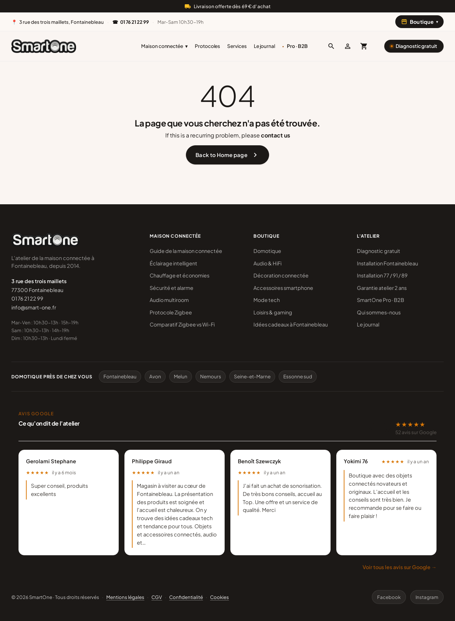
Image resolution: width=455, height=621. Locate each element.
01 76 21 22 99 (27, 298)
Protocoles (207, 46)
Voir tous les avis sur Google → (400, 567)
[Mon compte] (347, 46)
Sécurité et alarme (171, 288)
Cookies (219, 597)
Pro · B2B (297, 46)
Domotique (267, 251)
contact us (275, 135)
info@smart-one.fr (33, 307)
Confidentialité (186, 597)
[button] (331, 46)
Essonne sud (297, 376)
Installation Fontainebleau (387, 263)
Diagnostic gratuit (416, 46)
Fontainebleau (119, 376)
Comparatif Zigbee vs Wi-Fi (182, 324)
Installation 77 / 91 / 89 (382, 275)
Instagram (427, 597)
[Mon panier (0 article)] (364, 46)
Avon (155, 376)
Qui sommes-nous (379, 312)
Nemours (210, 376)
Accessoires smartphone (283, 288)
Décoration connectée (281, 275)
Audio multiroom (169, 300)
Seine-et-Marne (252, 376)
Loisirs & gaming (272, 312)
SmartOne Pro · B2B (380, 300)
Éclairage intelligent (173, 263)
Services (236, 46)
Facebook (389, 597)
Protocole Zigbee (171, 312)
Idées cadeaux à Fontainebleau (290, 324)
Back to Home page (227, 155)
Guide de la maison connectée (186, 251)
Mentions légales (125, 597)
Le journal (264, 46)
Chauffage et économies (179, 275)
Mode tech (266, 300)
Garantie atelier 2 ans (382, 288)
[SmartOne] (43, 46)
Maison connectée (164, 46)
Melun (180, 376)
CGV (156, 597)
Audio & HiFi (267, 263)
